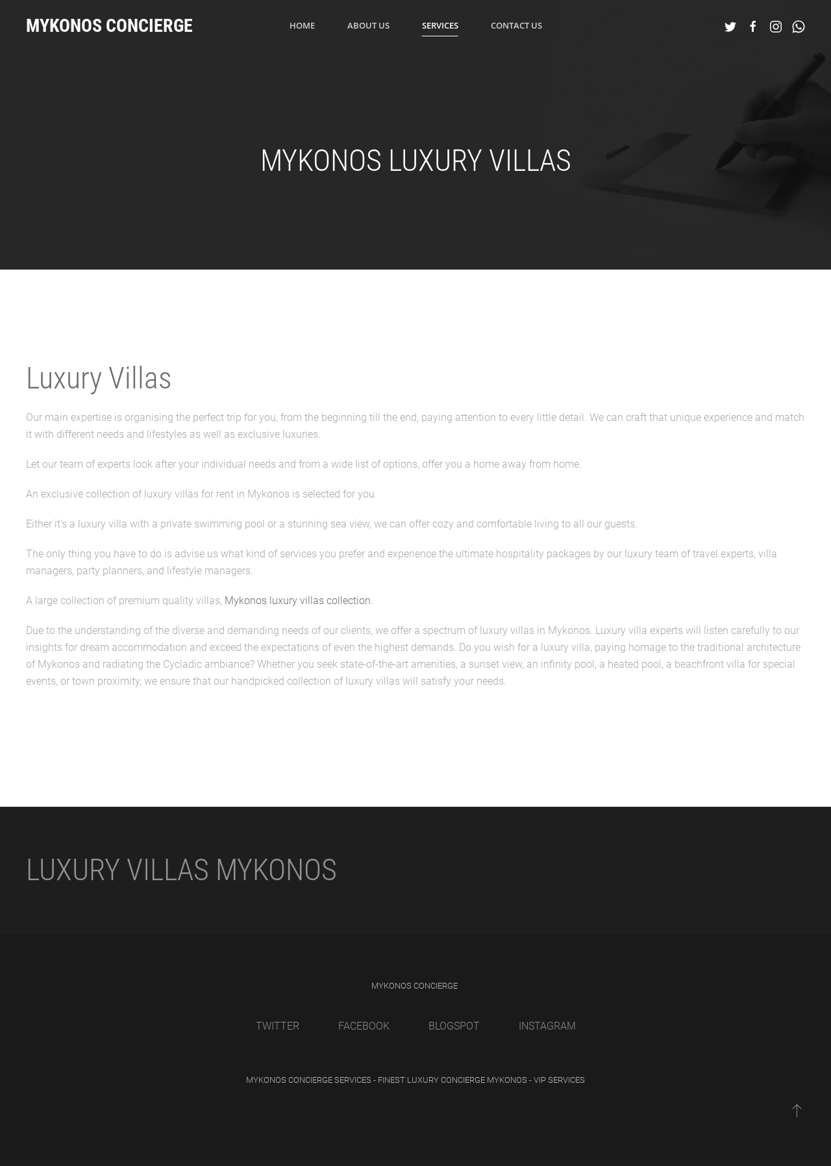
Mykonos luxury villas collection (298, 600)
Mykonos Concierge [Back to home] (109, 25)
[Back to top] (797, 1110)
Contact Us (516, 25)
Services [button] (440, 25)
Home (302, 25)
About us (368, 25)
